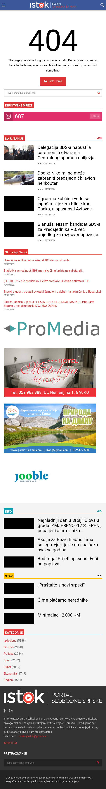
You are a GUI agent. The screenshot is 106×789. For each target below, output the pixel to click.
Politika (8, 653)
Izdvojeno (10, 640)
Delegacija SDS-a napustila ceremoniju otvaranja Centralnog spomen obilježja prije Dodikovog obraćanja (66, 155)
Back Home (53, 81)
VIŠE (99, 138)
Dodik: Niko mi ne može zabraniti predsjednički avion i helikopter (67, 178)
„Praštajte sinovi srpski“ (61, 585)
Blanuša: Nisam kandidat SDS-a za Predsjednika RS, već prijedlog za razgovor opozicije (69, 229)
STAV (9, 576)
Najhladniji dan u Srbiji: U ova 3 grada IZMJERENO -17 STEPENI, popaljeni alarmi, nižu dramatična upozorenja (69, 528)
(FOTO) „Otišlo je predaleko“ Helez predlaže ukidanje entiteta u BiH (46, 281)
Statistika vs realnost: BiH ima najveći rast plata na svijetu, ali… (44, 270)
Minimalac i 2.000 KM (59, 615)
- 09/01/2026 (49, 240)
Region (8, 680)
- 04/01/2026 (49, 189)
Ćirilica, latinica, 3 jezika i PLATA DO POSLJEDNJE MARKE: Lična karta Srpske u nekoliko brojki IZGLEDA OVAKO (49, 304)
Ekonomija (10, 673)
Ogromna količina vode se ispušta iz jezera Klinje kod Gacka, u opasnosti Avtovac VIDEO (65, 206)
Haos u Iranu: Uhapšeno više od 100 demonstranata (36, 260)
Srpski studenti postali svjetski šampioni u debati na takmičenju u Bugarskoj (52, 291)
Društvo (9, 647)
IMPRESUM (10, 743)
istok (40, 163)
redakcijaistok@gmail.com (33, 736)
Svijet (7, 667)
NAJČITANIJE (14, 138)
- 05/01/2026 (49, 215)
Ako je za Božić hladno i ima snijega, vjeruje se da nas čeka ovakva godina (68, 544)
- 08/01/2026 (49, 163)
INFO (8, 511)
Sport (7, 660)
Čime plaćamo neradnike (63, 600)
